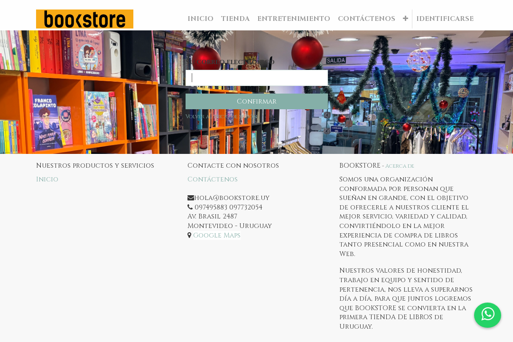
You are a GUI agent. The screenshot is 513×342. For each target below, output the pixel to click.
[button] (405, 19)
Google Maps (217, 235)
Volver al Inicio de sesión (221, 116)
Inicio (47, 179)
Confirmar (257, 101)
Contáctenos (212, 179)
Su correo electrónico (230, 61)
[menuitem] (200, 19)
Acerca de (399, 166)
